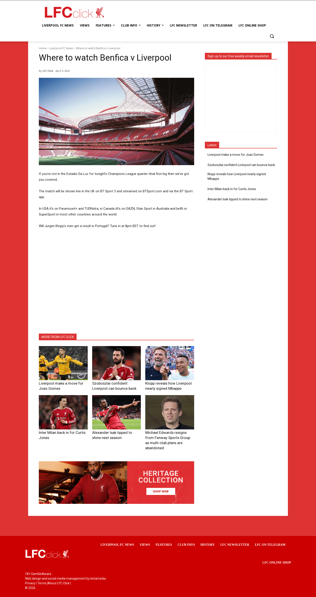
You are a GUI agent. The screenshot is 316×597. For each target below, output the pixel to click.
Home (43, 48)
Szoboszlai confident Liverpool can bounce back (241, 165)
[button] (271, 36)
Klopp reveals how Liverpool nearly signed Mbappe (237, 176)
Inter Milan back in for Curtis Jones (61, 431)
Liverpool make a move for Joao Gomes (236, 154)
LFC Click (48, 70)
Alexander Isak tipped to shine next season (238, 199)
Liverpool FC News (61, 48)
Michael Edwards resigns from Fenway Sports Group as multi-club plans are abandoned (167, 435)
